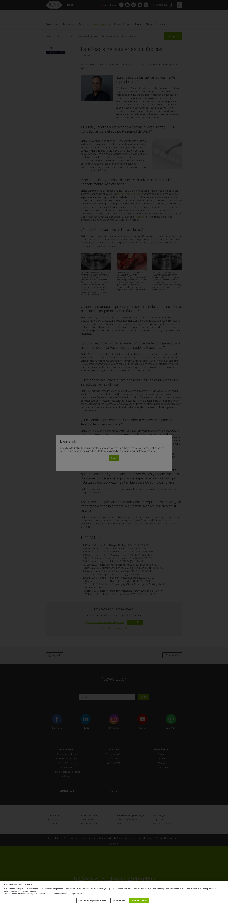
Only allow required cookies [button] (92, 900)
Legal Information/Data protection (67, 894)
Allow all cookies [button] (139, 900)
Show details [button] (118, 900)
